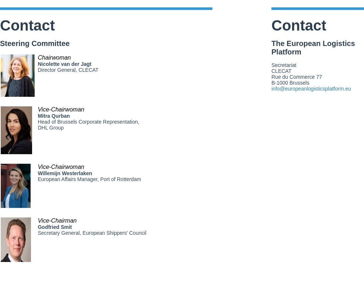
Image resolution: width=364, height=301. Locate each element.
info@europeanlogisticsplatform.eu (311, 89)
